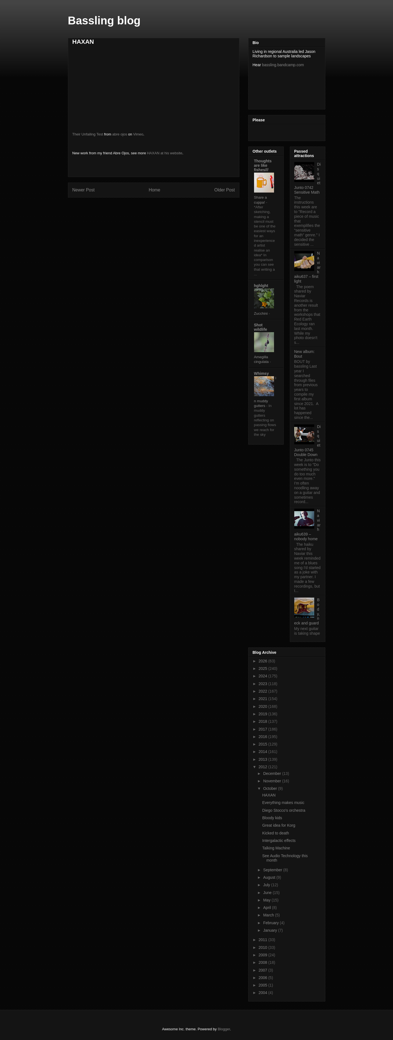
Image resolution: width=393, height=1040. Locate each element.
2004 (263, 992)
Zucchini (261, 313)
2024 (263, 676)
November (272, 781)
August (269, 877)
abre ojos (119, 134)
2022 (263, 691)
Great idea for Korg (278, 825)
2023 (263, 684)
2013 (263, 759)
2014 (263, 751)
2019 (263, 714)
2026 (263, 661)
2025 (263, 668)
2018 (263, 721)
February (271, 923)
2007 (263, 970)
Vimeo (138, 134)
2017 (263, 729)
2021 (263, 698)
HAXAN (268, 795)
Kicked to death (275, 833)
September (273, 870)
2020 (263, 706)
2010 (263, 947)
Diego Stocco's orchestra (283, 810)
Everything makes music (283, 802)
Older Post (224, 190)
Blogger (224, 1029)
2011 (263, 939)
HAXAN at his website (164, 153)
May (267, 900)
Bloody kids (272, 818)
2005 (263, 985)
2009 (263, 955)
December (272, 773)
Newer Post (83, 190)
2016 (263, 736)
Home (154, 190)
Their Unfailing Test (87, 134)
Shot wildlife (260, 327)
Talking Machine (276, 848)
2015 (263, 744)
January (270, 930)
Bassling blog (104, 20)
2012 (263, 767)
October (270, 788)
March (269, 915)
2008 (263, 962)
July (267, 885)
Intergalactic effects (278, 840)
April (267, 907)
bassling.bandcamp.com (283, 65)
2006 (263, 977)
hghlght (261, 285)
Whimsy (261, 373)
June (268, 892)
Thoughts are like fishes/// (263, 165)
